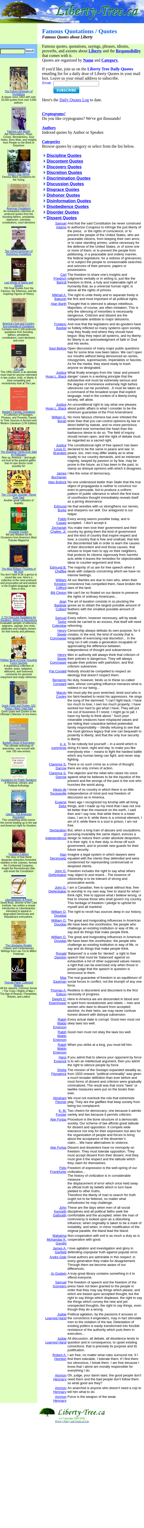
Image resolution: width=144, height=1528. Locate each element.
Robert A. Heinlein (59, 1357)
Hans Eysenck (60, 1059)
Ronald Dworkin (61, 955)
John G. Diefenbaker (57, 873)
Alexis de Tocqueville (58, 791)
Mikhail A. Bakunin (59, 297)
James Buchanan (59, 475)
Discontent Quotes (65, 161)
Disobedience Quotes (68, 206)
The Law (18, 368)
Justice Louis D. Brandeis (59, 449)
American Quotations (19, 207)
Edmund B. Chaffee (58, 569)
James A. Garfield (59, 1250)
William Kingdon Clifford (60, 584)
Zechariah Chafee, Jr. (58, 529)
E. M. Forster (61, 1112)
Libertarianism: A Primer (18, 898)
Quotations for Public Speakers (19, 778)
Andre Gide (58, 1257)
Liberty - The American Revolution (18, 815)
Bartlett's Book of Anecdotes (19, 741)
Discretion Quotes (64, 172)
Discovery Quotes (64, 167)
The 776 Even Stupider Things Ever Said (18, 495)
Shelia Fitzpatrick (58, 1072)
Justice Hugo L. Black (56, 374)
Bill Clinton (58, 593)
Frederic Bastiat (60, 326)
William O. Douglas (58, 913)
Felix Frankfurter (58, 1170)
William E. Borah (59, 419)
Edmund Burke (60, 508)
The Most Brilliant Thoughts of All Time (19, 569)
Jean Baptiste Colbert (61, 605)
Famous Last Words (18, 130)
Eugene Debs (61, 804)
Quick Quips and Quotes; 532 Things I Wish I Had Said (18, 706)
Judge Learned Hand (55, 1316)
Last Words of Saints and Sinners (18, 283)
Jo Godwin (58, 1273)
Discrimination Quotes (69, 178)
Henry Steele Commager (58, 634)
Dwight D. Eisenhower (58, 1001)
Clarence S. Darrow (58, 766)
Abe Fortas (58, 1119)
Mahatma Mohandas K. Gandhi (57, 1239)
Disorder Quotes (63, 212)
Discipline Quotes (64, 155)
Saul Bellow (58, 348)
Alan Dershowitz (58, 856)
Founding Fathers (18, 853)
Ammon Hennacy (59, 1377)
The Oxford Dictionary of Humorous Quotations (18, 251)
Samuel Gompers (59, 1284)
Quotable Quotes (19, 530)
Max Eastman (59, 979)
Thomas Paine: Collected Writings (18, 983)
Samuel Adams (60, 225)
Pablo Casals (61, 521)
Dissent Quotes (62, 218)
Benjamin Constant (59, 682)
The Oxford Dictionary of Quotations (18, 92)
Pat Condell (57, 671)
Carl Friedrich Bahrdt (60, 278)
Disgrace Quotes (63, 189)
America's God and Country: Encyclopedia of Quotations (19, 324)
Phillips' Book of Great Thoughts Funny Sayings (18, 660)
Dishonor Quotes (63, 195)
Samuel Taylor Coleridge (59, 622)
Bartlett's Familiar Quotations (18, 410)
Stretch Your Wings (18, 173)
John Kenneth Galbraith (60, 1211)
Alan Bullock (57, 482)
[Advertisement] (72, 1475)
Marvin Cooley (61, 694)
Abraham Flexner (60, 1100)
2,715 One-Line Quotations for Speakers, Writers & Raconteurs (18, 618)
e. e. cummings (58, 746)
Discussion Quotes (65, 184)
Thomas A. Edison (58, 992)
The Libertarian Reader (18, 944)
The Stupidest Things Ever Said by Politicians (19, 452)
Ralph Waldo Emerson (59, 1023)
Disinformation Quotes (69, 201)
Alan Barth (59, 304)
